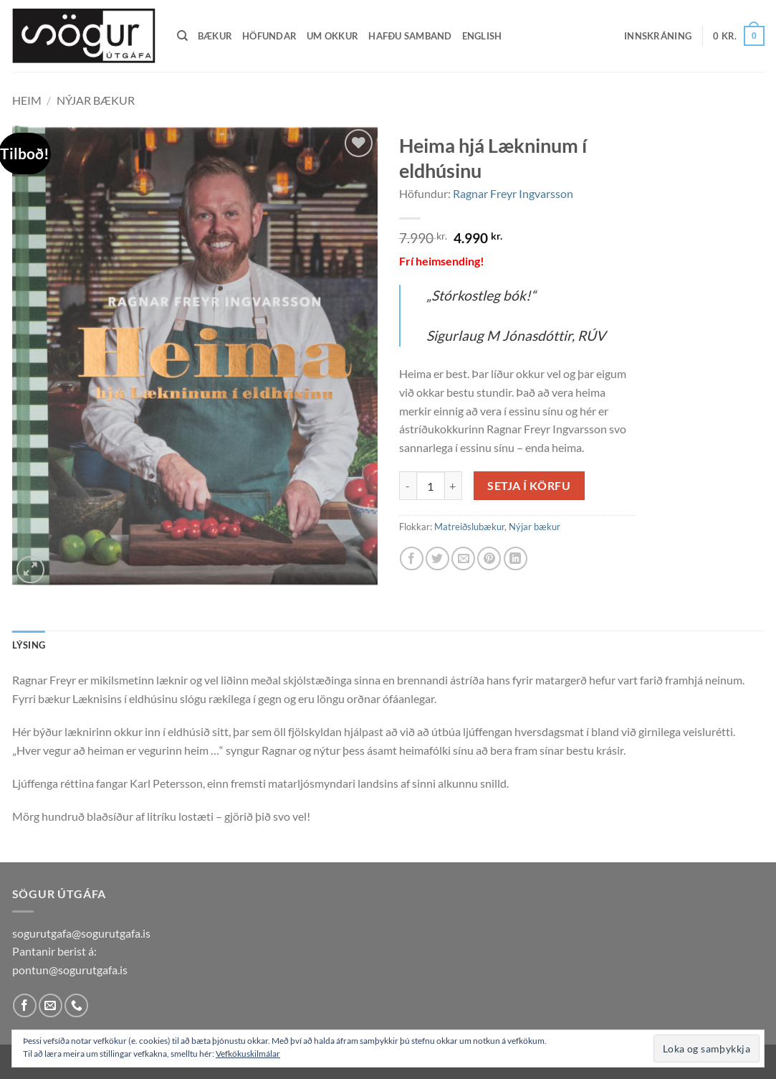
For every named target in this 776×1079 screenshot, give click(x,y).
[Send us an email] (50, 1005)
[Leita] (182, 36)
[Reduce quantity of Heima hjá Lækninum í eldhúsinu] (407, 485)
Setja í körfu (528, 485)
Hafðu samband (409, 36)
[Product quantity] (430, 485)
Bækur (215, 36)
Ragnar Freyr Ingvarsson (513, 193)
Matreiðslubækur (469, 526)
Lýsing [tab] (29, 645)
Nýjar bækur (96, 100)
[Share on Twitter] (437, 558)
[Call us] (76, 1005)
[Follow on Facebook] (25, 1005)
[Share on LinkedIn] (515, 558)
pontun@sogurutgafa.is (70, 969)
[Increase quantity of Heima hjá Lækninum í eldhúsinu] (453, 485)
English (482, 36)
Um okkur (332, 36)
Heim (27, 100)
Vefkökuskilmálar (248, 1053)
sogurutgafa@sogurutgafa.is (81, 933)
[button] (657, 36)
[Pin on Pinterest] (489, 558)
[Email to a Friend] (463, 558)
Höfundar (269, 36)
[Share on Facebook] (411, 558)
